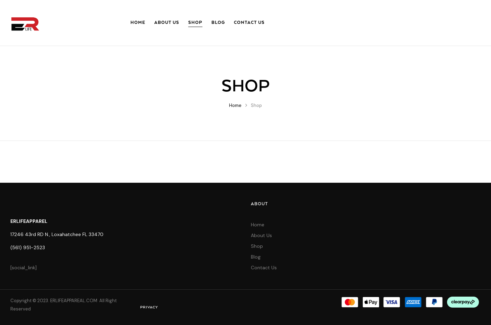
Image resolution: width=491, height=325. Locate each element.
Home (235, 105)
